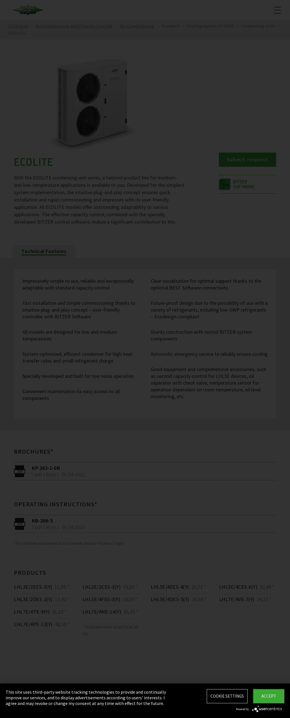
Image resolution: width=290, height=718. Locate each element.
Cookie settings (227, 696)
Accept (268, 696)
